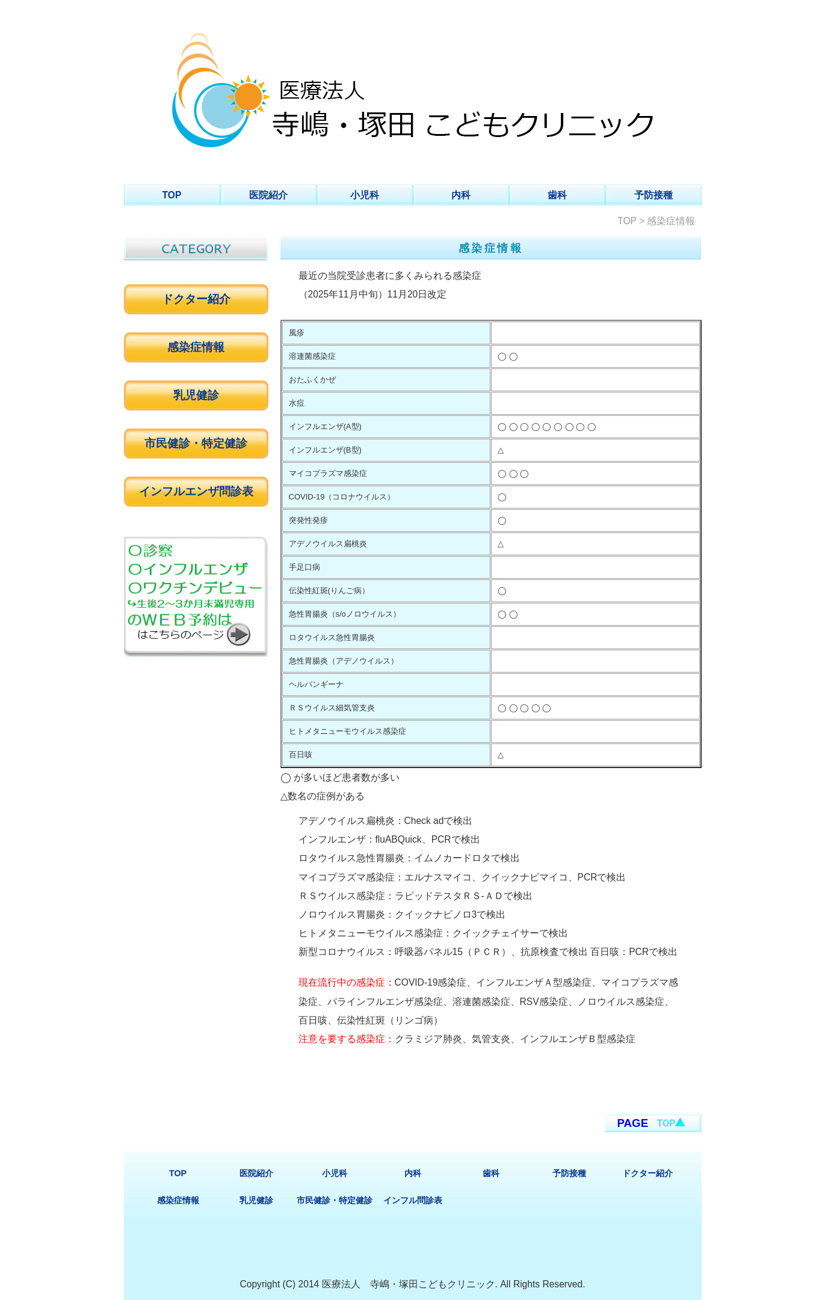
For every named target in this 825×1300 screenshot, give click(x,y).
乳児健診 (196, 395)
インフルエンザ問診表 (196, 491)
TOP (172, 195)
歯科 (557, 195)
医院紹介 (268, 195)
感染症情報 (195, 347)
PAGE (633, 1123)
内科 (461, 195)
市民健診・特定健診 (195, 443)
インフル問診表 (412, 1200)
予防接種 (653, 195)
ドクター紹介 (196, 299)
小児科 (364, 195)
